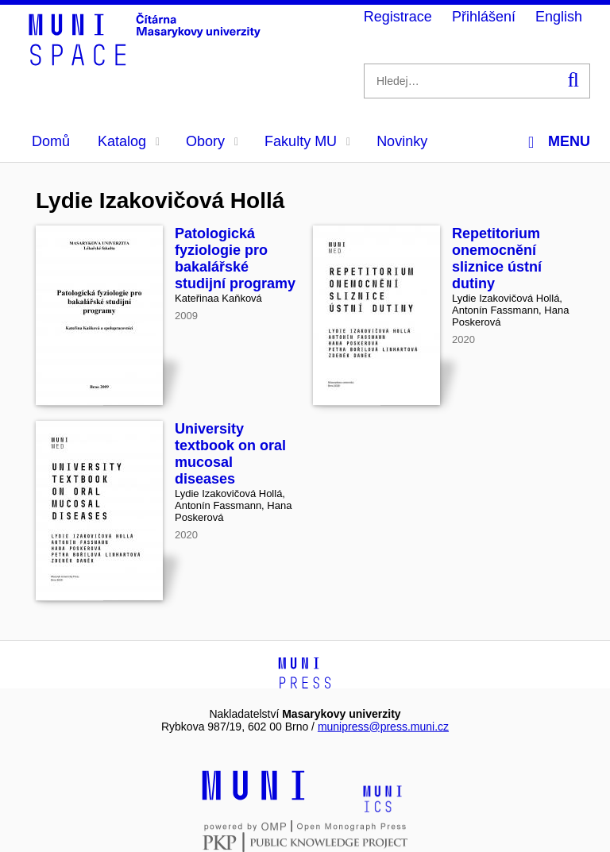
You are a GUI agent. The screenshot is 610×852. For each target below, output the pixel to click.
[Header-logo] (147, 60)
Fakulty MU (307, 141)
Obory (212, 141)
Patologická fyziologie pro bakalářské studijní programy (235, 258)
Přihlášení (483, 17)
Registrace (398, 17)
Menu (559, 141)
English (558, 17)
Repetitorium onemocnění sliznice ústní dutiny (497, 258)
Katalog (129, 141)
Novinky (401, 141)
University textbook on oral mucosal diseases (230, 454)
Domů (51, 141)
